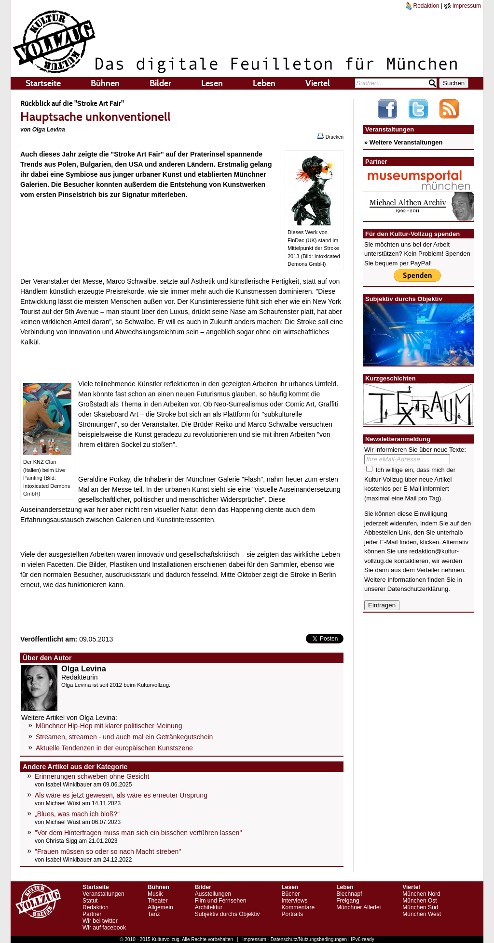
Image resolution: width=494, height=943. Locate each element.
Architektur (208, 907)
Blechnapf (349, 894)
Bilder (160, 83)
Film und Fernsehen (221, 900)
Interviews (294, 900)
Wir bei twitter (100, 920)
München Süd (420, 907)
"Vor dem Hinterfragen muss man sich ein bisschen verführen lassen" (138, 833)
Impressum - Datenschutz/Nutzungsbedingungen (294, 939)
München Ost (419, 900)
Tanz (154, 914)
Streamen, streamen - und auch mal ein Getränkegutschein (124, 737)
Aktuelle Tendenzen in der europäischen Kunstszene (114, 748)
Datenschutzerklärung (417, 588)
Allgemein (160, 907)
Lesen (212, 83)
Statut (89, 900)
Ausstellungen (213, 894)
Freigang (347, 900)
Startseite (43, 83)
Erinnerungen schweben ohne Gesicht (92, 776)
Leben (264, 83)
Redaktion (422, 5)
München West (421, 914)
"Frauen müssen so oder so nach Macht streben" (108, 851)
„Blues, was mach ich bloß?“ (77, 814)
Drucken (330, 136)
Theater (157, 900)
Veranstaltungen (103, 894)
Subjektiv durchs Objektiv (227, 914)
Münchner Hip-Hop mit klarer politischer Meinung (109, 726)
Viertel (317, 83)
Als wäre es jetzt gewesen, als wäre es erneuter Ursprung (121, 795)
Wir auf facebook (104, 927)
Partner (91, 914)
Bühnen (105, 83)
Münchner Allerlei (358, 907)
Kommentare (298, 907)
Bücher (290, 894)
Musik (155, 894)
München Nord (421, 894)
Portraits (292, 914)
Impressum (462, 5)
